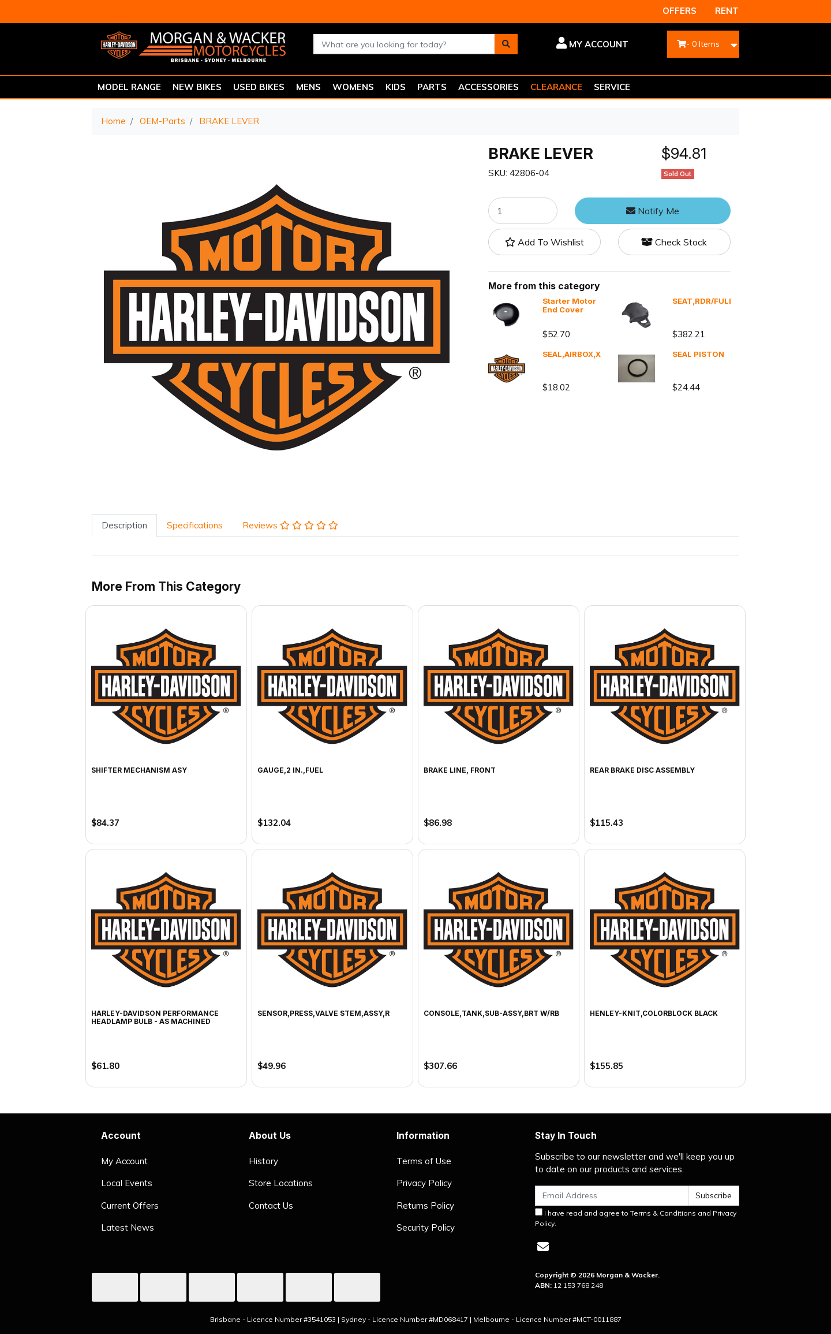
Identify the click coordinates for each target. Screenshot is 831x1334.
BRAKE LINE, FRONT (460, 770)
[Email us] (543, 1246)
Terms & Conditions (663, 1213)
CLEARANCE (556, 86)
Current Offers (130, 1205)
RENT (727, 10)
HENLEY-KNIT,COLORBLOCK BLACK (654, 1013)
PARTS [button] (432, 86)
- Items (698, 44)
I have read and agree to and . (635, 1218)
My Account (124, 1161)
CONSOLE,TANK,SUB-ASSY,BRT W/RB (491, 1013)
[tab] (124, 526)
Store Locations (281, 1183)
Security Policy (425, 1227)
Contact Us (271, 1205)
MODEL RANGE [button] (129, 86)
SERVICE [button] (612, 86)
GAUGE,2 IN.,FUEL (290, 770)
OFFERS (679, 10)
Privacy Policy (424, 1183)
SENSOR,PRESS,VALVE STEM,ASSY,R (323, 1013)
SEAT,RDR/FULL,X (706, 300)
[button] (581, 44)
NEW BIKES (197, 86)
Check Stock (674, 242)
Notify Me (652, 211)
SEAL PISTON (698, 354)
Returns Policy (425, 1205)
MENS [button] (308, 86)
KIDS (395, 86)
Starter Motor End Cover (569, 305)
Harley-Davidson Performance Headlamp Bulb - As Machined (155, 1017)
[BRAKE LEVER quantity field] (522, 211)
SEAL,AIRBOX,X (571, 354)
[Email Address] (611, 1196)
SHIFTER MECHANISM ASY (139, 770)
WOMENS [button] (353, 86)
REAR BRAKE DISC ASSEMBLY (642, 770)
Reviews (290, 525)
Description (124, 525)
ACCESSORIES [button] (488, 86)
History (263, 1161)
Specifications (195, 525)
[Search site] (506, 44)
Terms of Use (423, 1161)
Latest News (127, 1227)
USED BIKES (259, 86)
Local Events (126, 1183)
